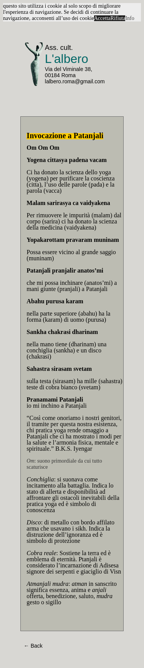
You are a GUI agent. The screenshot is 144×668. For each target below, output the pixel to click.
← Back (33, 646)
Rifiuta (118, 18)
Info (129, 18)
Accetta (102, 18)
